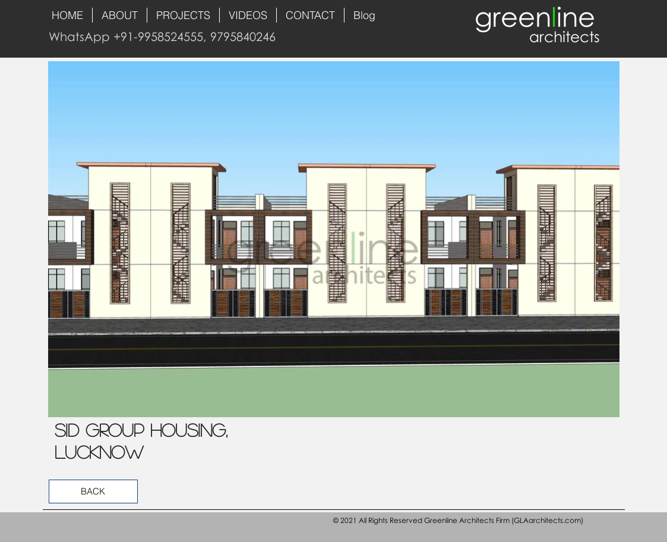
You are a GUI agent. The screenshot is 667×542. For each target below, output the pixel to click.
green (513, 16)
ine (576, 16)
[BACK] (93, 491)
